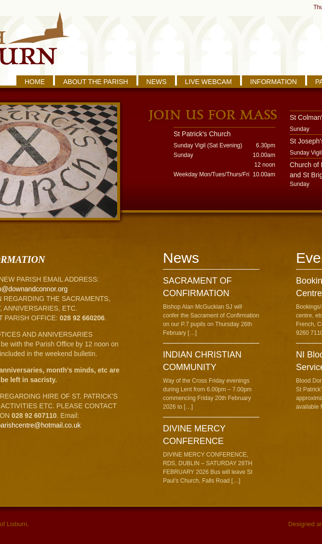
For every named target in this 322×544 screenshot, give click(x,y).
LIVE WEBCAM (208, 82)
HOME (35, 82)
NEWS (157, 82)
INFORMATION (273, 82)
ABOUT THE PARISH (95, 82)
